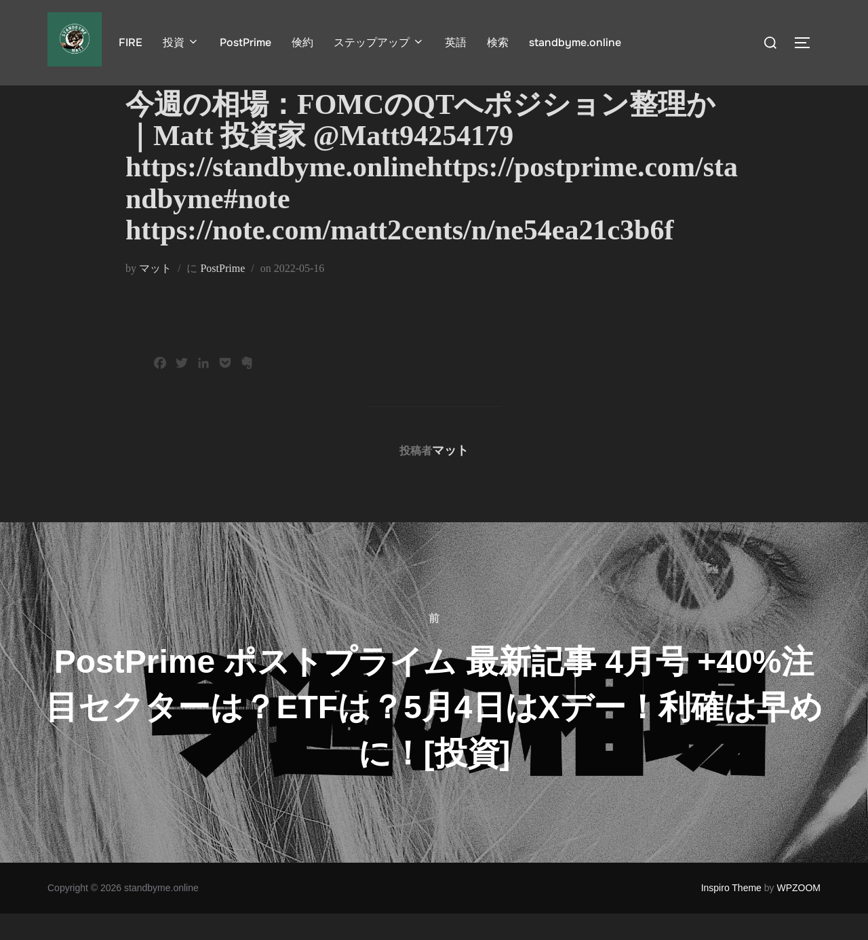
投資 (181, 42)
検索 (498, 42)
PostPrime (245, 42)
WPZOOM (798, 914)
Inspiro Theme (731, 914)
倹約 (302, 42)
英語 (456, 42)
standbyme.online (575, 42)
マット (155, 295)
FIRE (130, 42)
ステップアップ (379, 42)
